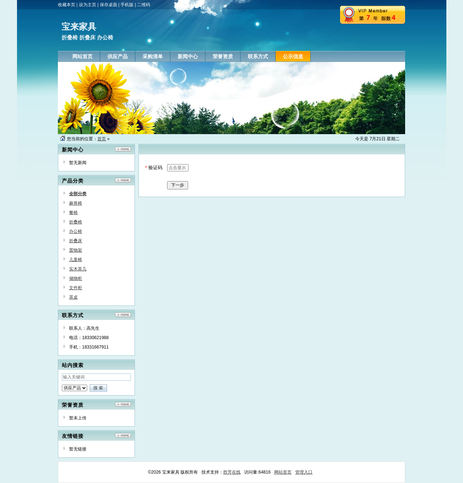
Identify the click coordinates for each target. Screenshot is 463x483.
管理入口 (304, 472)
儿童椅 (75, 259)
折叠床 (75, 240)
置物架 (75, 250)
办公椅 (75, 231)
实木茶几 (77, 269)
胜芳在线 (232, 472)
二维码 (143, 4)
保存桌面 (108, 4)
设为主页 (87, 4)
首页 (101, 138)
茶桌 (73, 297)
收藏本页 (66, 4)
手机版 (126, 4)
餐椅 (73, 212)
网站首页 (283, 472)
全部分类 (77, 193)
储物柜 (75, 278)
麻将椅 (75, 203)
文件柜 (75, 287)
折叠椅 (75, 222)
